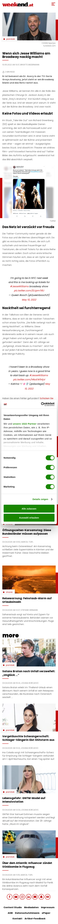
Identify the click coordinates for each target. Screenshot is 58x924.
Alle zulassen (29, 508)
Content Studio (13, 907)
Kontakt (17, 918)
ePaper (46, 913)
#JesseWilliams (19, 286)
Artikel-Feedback (35, 918)
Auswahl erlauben (29, 517)
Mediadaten (31, 907)
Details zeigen (40, 499)
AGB (10, 913)
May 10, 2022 (29, 299)
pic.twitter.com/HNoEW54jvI (29, 379)
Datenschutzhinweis (27, 913)
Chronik (9, 592)
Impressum (47, 907)
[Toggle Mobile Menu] (53, 4)
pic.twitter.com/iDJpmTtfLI (29, 290)
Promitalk (10, 39)
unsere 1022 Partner (25, 423)
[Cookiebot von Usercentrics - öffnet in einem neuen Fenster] (41, 404)
